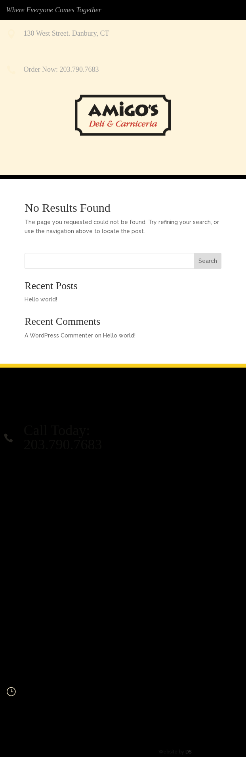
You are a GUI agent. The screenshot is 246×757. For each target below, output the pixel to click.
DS (174, 752)
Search (207, 261)
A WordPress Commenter (59, 335)
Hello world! (41, 299)
